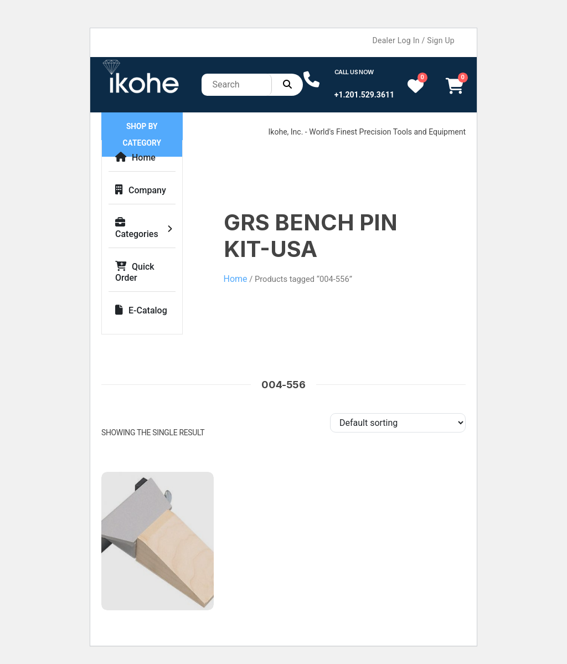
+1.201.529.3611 (364, 94)
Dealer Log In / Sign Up (414, 40)
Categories (136, 228)
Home (135, 157)
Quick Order (134, 272)
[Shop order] (398, 423)
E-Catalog (141, 310)
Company (140, 190)
